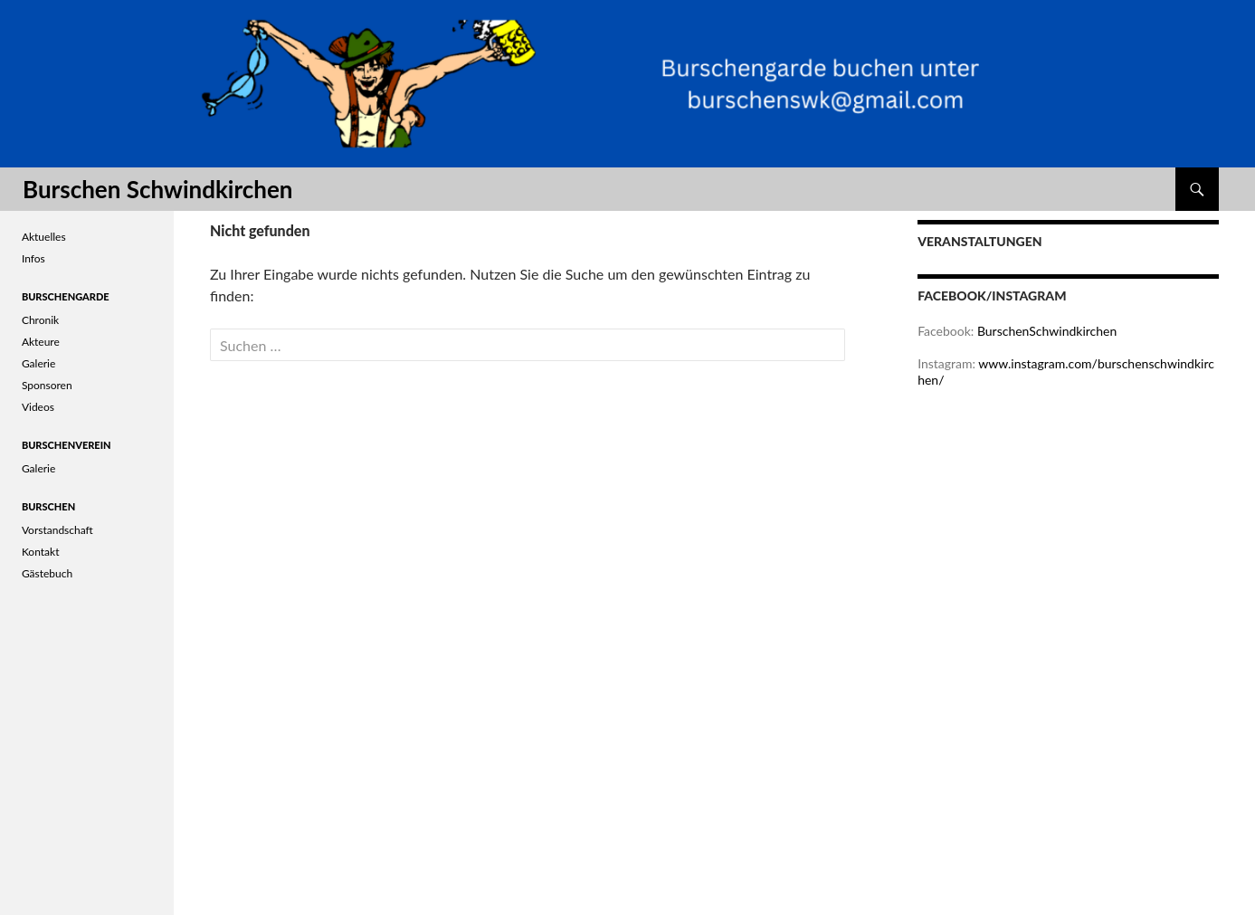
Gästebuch (47, 573)
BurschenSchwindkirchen (1047, 330)
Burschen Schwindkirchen (157, 189)
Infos (33, 258)
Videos (38, 407)
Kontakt (41, 551)
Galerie (38, 363)
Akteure (41, 341)
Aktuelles (44, 236)
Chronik (40, 320)
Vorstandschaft (57, 530)
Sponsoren (47, 385)
